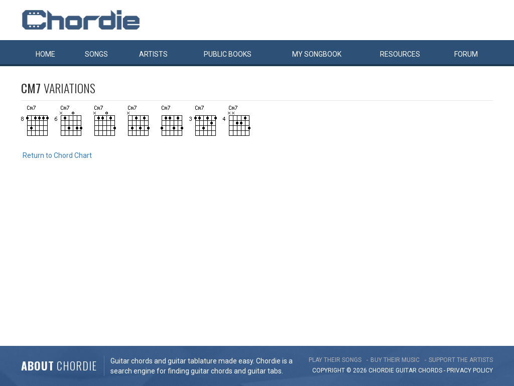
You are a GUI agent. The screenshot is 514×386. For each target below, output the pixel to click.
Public (227, 54)
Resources (400, 54)
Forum (466, 54)
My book (316, 54)
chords (430, 370)
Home (45, 54)
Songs (96, 54)
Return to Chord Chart (57, 155)
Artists (153, 54)
